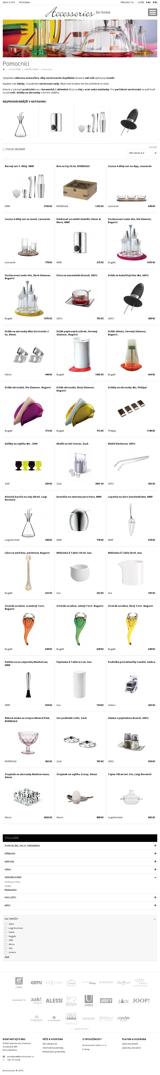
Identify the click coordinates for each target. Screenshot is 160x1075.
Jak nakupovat (50, 1043)
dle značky (11, 918)
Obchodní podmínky (53, 1047)
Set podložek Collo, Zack (71, 718)
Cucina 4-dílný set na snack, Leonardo (27, 219)
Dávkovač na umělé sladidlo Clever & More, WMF (78, 220)
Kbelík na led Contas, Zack (72, 443)
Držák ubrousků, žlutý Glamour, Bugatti (75, 389)
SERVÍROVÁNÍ (31, 69)
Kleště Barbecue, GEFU (121, 443)
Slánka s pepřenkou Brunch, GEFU (128, 718)
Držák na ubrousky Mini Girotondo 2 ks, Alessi (27, 333)
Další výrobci (80, 1029)
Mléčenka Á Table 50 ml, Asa (125, 552)
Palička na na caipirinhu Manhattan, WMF (26, 663)
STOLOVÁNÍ (14, 69)
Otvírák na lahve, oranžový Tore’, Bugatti (25, 607)
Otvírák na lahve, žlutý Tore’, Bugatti (130, 606)
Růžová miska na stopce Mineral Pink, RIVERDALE (27, 719)
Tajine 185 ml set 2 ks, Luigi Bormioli (130, 774)
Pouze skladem (15, 149)
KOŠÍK (147, 2)
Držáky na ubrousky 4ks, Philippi (127, 387)
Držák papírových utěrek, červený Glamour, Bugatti (76, 333)
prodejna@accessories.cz (18, 1056)
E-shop (86, 1049)
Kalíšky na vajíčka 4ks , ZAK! (21, 443)
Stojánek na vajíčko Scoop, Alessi (76, 774)
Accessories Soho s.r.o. (94, 1045)
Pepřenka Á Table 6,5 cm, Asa (74, 662)
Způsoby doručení (131, 1047)
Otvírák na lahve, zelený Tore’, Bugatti (79, 606)
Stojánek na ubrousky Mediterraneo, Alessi (27, 776)
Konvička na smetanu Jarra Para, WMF (79, 496)
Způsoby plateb (130, 1043)
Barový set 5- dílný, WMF (19, 166)
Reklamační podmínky (54, 1051)
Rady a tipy (9, 2)
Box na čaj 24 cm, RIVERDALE (73, 166)
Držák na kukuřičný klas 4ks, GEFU (128, 275)
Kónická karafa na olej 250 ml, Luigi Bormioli (26, 498)
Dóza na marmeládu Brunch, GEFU (76, 275)
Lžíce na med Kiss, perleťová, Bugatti (27, 552)
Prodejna (24, 2)
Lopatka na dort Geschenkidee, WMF (130, 496)
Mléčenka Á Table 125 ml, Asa (74, 552)
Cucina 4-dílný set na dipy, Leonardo (130, 166)
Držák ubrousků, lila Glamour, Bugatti (28, 387)
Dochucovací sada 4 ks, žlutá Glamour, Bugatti (28, 277)
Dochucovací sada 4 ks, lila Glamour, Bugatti (130, 220)
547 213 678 (11, 1059)
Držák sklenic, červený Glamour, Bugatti (127, 333)
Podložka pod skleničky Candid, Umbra (131, 662)
